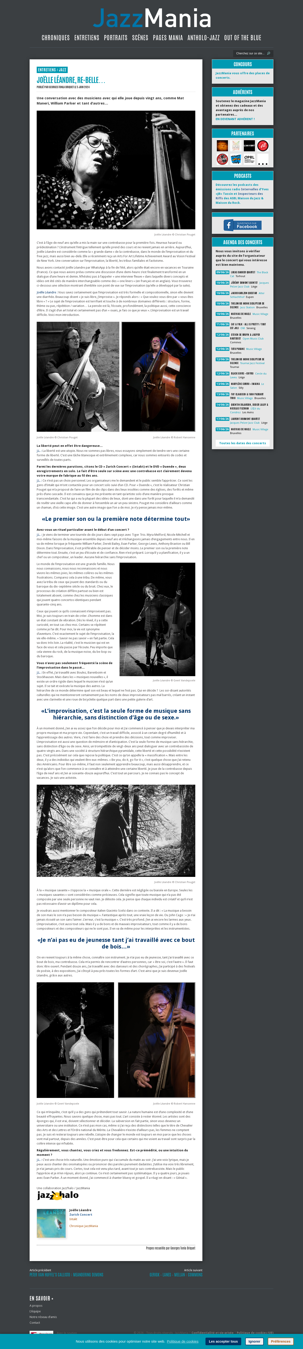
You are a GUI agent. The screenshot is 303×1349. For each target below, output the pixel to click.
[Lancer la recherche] (268, 53)
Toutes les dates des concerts (242, 443)
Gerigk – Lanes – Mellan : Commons (176, 1275)
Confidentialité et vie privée (213, 1333)
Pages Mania (168, 37)
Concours (243, 64)
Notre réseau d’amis (43, 1317)
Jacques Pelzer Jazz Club (245, 422)
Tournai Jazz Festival (252, 363)
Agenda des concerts (242, 242)
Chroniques (56, 37)
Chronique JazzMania (83, 1226)
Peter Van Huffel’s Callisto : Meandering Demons (66, 1275)
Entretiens (86, 37)
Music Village (260, 314)
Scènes (140, 37)
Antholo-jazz (203, 37)
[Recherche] (250, 53)
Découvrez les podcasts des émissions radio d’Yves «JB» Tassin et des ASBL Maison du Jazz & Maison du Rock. (242, 194)
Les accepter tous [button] (223, 1341)
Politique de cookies (182, 1341)
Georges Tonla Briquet (61, 87)
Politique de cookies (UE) (255, 1333)
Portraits (116, 37)
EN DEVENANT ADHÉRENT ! (235, 119)
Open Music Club (253, 338)
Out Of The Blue (242, 37)
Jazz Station (247, 307)
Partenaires (242, 133)
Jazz (62, 70)
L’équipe (35, 1311)
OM (243, 328)
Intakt (73, 1219)
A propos (36, 1305)
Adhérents (242, 92)
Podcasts (242, 175)
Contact (35, 1322)
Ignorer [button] (254, 1341)
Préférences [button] (280, 1341)
